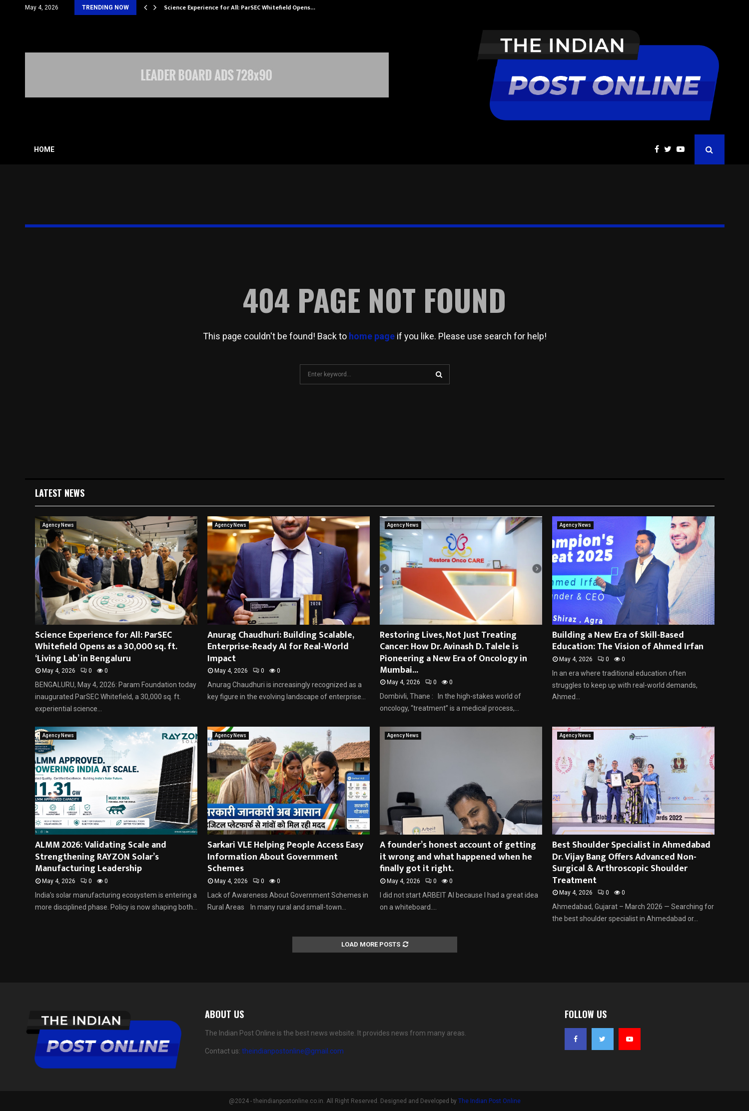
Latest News (59, 492)
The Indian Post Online (489, 1101)
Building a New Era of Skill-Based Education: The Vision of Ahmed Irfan (628, 641)
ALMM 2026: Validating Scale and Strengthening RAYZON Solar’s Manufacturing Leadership (100, 857)
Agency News (58, 525)
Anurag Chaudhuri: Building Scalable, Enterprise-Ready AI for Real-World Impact (280, 647)
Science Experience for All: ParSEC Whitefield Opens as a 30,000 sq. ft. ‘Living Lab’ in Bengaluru (106, 647)
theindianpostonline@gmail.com (293, 1051)
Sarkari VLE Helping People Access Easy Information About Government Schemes (285, 857)
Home (44, 149)
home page (372, 336)
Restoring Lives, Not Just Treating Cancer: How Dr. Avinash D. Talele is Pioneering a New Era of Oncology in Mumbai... (453, 653)
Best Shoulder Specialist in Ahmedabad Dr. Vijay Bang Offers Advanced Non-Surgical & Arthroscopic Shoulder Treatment (631, 863)
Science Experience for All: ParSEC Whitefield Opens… (239, 7)
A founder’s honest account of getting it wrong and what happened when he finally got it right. (458, 857)
